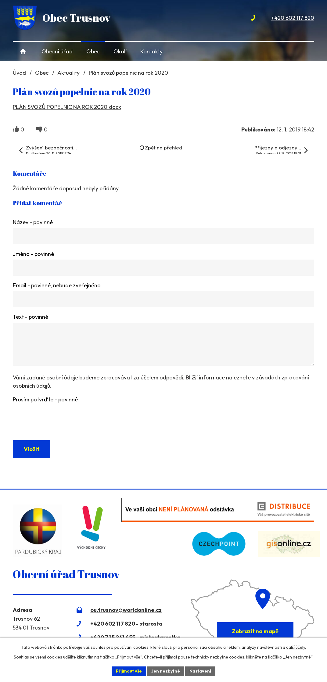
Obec (93, 51)
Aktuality (68, 72)
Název (33, 222)
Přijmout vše (129, 671)
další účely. (296, 647)
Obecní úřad (57, 51)
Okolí (120, 51)
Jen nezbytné (165, 671)
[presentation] (59, 418)
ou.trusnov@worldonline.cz (126, 611)
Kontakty (151, 51)
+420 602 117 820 (292, 17)
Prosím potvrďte (45, 400)
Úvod (23, 51)
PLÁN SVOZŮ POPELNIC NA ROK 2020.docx (67, 106)
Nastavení (200, 671)
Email (57, 285)
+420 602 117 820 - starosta (126, 625)
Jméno (33, 253)
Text (30, 317)
